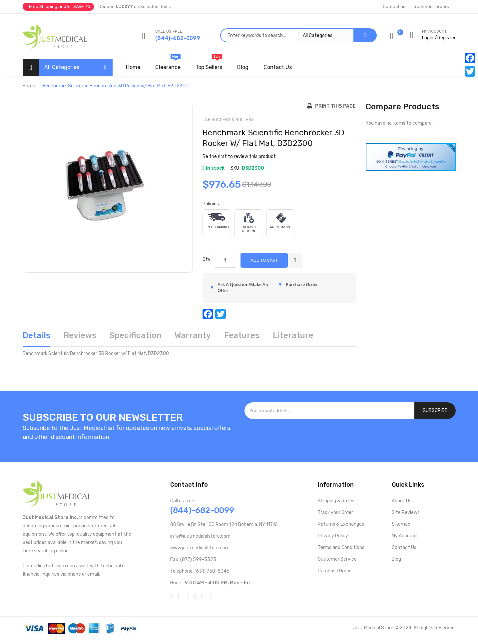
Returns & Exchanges (341, 524)
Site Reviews (406, 512)
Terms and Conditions (341, 547)
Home (29, 86)
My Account (404, 536)
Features (241, 335)
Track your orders (431, 6)
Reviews (80, 335)
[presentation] (350, 437)
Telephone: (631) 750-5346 (200, 571)
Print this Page (334, 106)
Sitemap (401, 524)
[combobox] (286, 35)
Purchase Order (334, 571)
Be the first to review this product (239, 156)
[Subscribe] (435, 410)
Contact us (394, 6)
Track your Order (335, 512)
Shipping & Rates (336, 501)
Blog (396, 559)
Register (446, 38)
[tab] (36, 337)
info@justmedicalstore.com (200, 536)
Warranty (193, 335)
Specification (135, 335)
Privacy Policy (333, 536)
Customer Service (337, 559)
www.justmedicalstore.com (200, 548)
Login (427, 38)
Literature (293, 335)
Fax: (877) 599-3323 (193, 559)
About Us (401, 501)
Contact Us (404, 547)
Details (36, 335)
